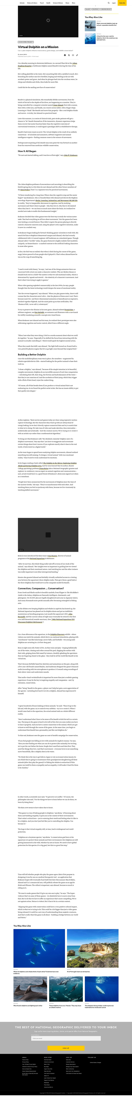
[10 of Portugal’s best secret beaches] (93, 956)
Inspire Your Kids (48, 1074)
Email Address (35, 1040)
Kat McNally (39, 318)
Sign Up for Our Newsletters (73, 1077)
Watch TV (46, 1081)
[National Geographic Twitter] (95, 1065)
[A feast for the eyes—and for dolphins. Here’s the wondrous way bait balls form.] (102, 44)
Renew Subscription (71, 1070)
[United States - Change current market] (94, 1068)
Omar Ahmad (58, 111)
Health (48, 3)
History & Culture (32, 3)
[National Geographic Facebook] (92, 1065)
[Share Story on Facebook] (65, 61)
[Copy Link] (77, 61)
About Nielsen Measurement (29, 1077)
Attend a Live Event (49, 1067)
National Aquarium (37, 564)
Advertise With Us (48, 1093)
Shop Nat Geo (47, 1077)
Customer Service (70, 1067)
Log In (114, 3)
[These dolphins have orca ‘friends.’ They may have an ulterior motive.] (66, 998)
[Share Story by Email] (73, 61)
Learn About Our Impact (50, 1083)
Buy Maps (46, 1072)
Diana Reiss (43, 474)
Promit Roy (69, 315)
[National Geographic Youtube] (98, 1065)
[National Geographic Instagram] (88, 1065)
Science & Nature (58, 3)
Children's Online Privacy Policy (29, 1072)
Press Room (47, 1090)
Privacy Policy (25, 1067)
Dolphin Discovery (57, 640)
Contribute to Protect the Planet (74, 1079)
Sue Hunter (52, 561)
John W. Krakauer (70, 161)
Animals (22, 3)
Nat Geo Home (47, 1065)
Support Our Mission (49, 1086)
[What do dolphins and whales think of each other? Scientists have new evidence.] (39, 957)
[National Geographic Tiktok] (105, 1065)
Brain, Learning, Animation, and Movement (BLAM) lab (56, 206)
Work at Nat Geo (70, 1074)
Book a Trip (47, 1070)
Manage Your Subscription (72, 1072)
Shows (67, 3)
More (73, 3)
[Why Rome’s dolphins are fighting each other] (30, 997)
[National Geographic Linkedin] (102, 1065)
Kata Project (25, 195)
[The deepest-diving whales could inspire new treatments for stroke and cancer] (102, 998)
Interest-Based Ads (26, 1074)
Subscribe (68, 1065)
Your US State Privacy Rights (29, 1070)
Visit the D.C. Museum (49, 1079)
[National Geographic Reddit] (108, 1065)
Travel (42, 3)
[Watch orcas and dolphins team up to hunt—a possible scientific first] (102, 31)
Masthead (46, 1088)
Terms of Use (25, 1065)
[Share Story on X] (69, 61)
